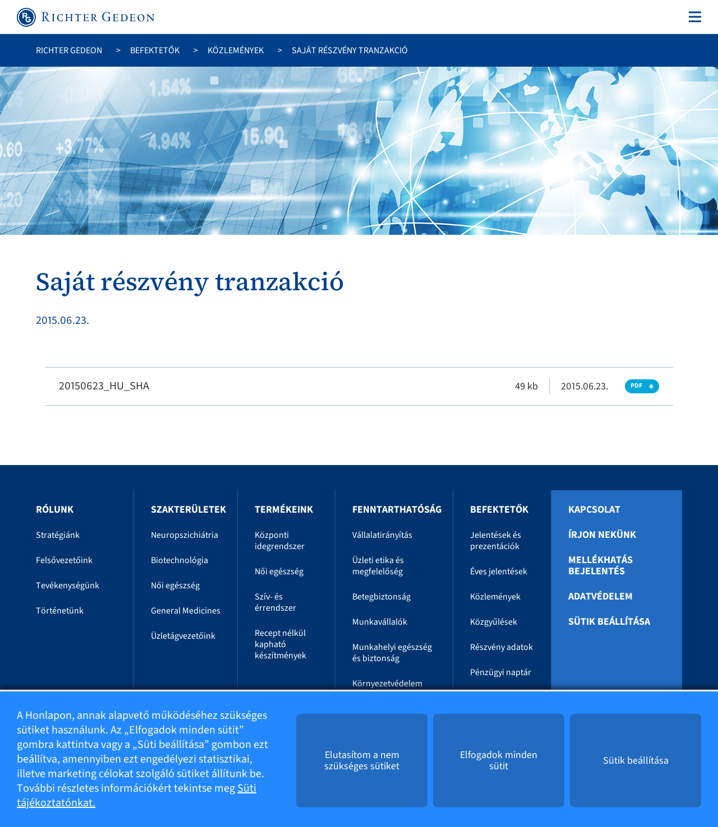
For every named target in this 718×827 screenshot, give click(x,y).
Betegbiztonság (381, 597)
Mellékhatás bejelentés (600, 566)
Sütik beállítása (609, 622)
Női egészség (175, 585)
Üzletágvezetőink (183, 636)
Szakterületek (188, 510)
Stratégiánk (58, 535)
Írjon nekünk (602, 535)
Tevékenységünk (67, 585)
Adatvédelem (600, 596)
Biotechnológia (179, 560)
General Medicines (185, 611)
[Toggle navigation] (692, 16)
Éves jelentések (498, 571)
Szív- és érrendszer (275, 602)
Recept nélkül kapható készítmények (280, 644)
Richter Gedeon (69, 50)
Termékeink (284, 510)
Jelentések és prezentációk (495, 540)
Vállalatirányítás (382, 535)
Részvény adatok (501, 647)
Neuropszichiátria (184, 535)
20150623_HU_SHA (104, 386)
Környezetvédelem (387, 683)
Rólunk (54, 510)
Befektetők (155, 50)
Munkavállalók (379, 622)
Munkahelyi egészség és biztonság (392, 653)
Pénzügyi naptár (500, 672)
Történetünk (60, 611)
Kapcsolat (594, 509)
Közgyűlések (493, 622)
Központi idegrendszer (280, 540)
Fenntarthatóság (396, 510)
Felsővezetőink (64, 560)
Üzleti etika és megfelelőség (378, 566)
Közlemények (236, 50)
